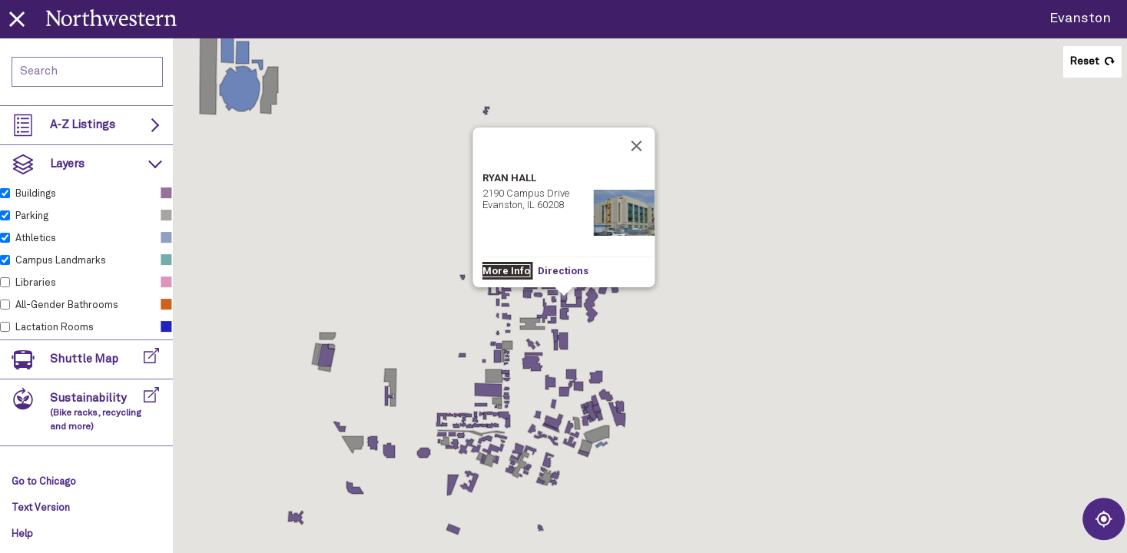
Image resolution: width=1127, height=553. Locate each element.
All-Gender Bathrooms (66, 305)
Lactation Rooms (54, 328)
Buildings (35, 194)
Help (22, 534)
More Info (495, 155)
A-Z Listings (82, 125)
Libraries (35, 283)
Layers (67, 164)
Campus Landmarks (60, 261)
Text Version (41, 508)
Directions (550, 155)
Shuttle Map (84, 359)
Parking (31, 216)
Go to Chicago (44, 482)
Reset (1084, 61)
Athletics (35, 238)
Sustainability (95, 412)
